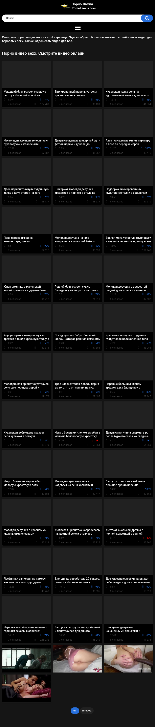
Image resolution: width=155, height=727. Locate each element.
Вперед (86, 710)
